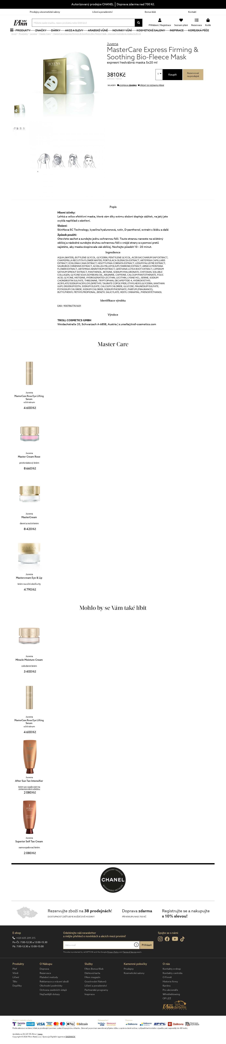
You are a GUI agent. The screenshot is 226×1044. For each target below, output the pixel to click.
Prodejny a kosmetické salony (45, 11)
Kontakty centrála (172, 984)
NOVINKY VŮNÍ (125, 36)
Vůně (15, 984)
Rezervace (45, 984)
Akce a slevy (78, 36)
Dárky (59, 36)
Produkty (26, 36)
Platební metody (49, 988)
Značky (44, 36)
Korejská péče (202, 36)
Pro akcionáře (170, 1000)
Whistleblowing (171, 1005)
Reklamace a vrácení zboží (54, 992)
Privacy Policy (113, 962)
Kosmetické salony (154, 36)
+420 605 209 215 (25, 948)
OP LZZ (167, 1009)
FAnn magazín (92, 988)
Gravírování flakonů (95, 992)
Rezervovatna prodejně (193, 85)
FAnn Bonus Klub (94, 979)
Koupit (172, 85)
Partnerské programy (96, 1000)
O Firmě (167, 988)
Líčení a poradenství (102, 11)
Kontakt (192, 11)
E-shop (17, 943)
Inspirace (180, 36)
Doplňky (17, 996)
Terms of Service (129, 962)
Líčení (16, 988)
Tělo (15, 992)
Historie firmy (170, 992)
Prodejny (129, 979)
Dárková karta (92, 984)
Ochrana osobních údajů (53, 1000)
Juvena (112, 54)
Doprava (44, 979)
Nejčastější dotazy (50, 1005)
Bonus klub (150, 11)
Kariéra (166, 996)
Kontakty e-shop (172, 979)
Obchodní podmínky (51, 996)
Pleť (15, 979)
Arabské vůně (101, 36)
